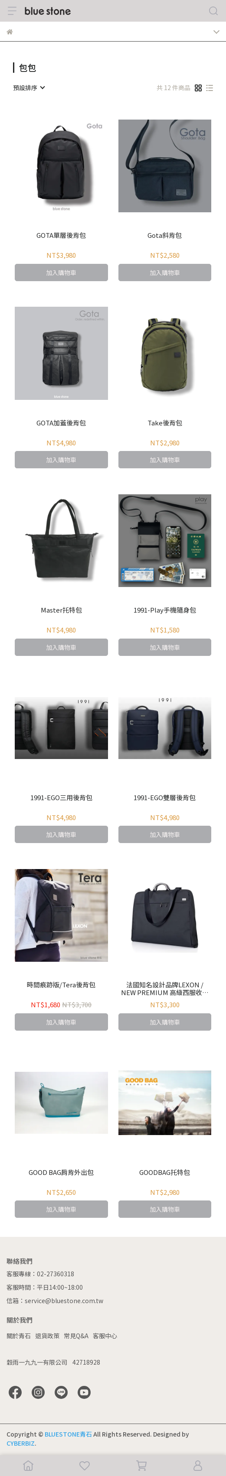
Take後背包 (164, 423)
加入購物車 (61, 272)
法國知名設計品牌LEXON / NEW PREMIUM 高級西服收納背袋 (165, 988)
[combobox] (28, 87)
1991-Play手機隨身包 (165, 610)
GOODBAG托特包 (164, 1172)
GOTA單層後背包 (61, 235)
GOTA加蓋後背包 (61, 423)
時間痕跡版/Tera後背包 (61, 985)
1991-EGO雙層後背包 (165, 798)
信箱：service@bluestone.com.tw (55, 1300)
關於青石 (19, 1335)
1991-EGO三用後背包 (61, 798)
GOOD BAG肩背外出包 (61, 1172)
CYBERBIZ (21, 1443)
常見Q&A (76, 1335)
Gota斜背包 (164, 235)
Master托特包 (61, 610)
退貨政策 (47, 1335)
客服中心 (105, 1335)
